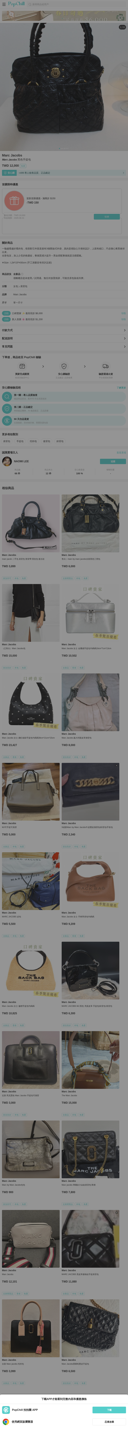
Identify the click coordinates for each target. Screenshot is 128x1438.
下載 (109, 1410)
